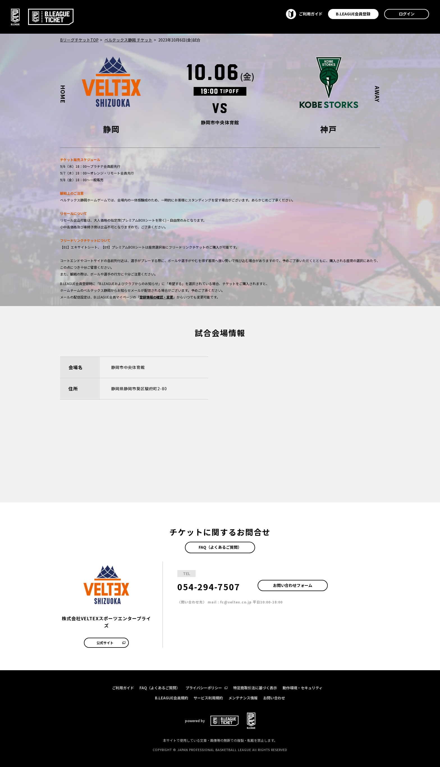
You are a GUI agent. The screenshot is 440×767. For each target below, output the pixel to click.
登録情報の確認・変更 (156, 297)
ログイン (406, 14)
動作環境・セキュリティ (302, 687)
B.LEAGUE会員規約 (171, 698)
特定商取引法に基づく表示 (255, 687)
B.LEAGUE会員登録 (353, 14)
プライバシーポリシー (206, 687)
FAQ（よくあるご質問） (220, 547)
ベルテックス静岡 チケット (128, 40)
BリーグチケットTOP (79, 40)
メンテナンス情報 (243, 698)
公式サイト (111, 642)
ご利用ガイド (123, 687)
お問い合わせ (274, 698)
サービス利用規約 (208, 698)
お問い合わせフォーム (292, 585)
